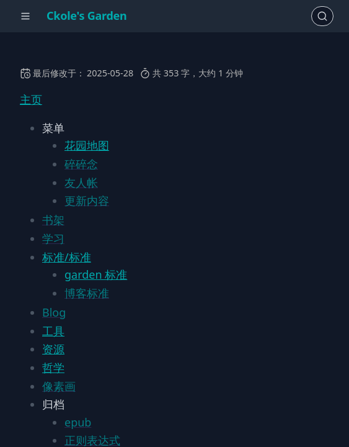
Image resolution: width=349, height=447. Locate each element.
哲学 (53, 367)
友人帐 (81, 182)
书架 (53, 219)
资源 (53, 348)
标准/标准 (66, 257)
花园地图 (86, 145)
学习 (53, 238)
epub (77, 422)
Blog (54, 312)
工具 (53, 330)
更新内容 (86, 200)
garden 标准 (95, 274)
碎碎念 (81, 163)
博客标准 (86, 293)
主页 (31, 99)
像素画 (59, 386)
